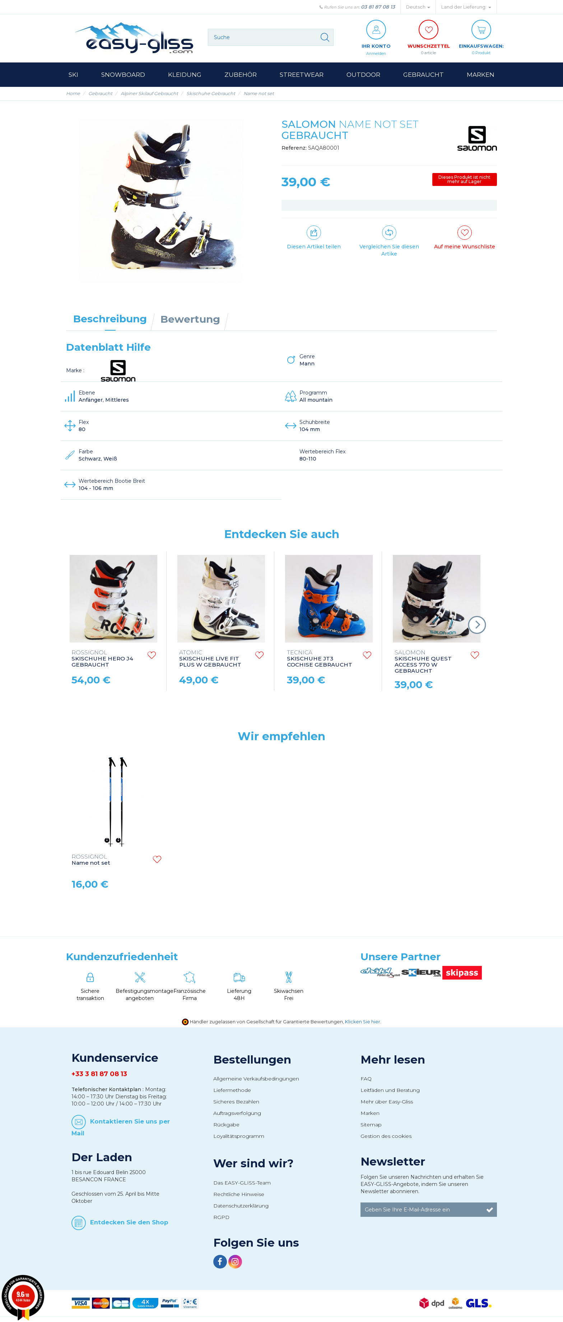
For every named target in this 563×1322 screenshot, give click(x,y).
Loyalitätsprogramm (238, 1136)
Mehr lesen (392, 1060)
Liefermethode (232, 1090)
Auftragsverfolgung (237, 1113)
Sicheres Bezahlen (236, 1102)
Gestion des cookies (385, 1136)
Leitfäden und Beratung (390, 1090)
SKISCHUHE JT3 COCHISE (319, 659)
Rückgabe (226, 1125)
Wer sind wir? (253, 1164)
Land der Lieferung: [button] (466, 7)
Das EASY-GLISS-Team (242, 1183)
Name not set (90, 860)
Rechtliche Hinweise (238, 1194)
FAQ (366, 1079)
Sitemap (371, 1125)
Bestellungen (252, 1060)
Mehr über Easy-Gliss (386, 1102)
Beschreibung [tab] (110, 319)
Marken (370, 1113)
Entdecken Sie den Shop (129, 1222)
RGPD (221, 1217)
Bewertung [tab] (190, 319)
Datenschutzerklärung (241, 1206)
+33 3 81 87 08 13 (99, 1074)
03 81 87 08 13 (378, 7)
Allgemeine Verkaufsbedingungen (256, 1079)
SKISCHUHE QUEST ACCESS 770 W (423, 662)
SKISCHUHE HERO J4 (102, 659)
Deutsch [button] (418, 7)
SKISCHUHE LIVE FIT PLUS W (210, 659)
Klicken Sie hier (362, 1022)
